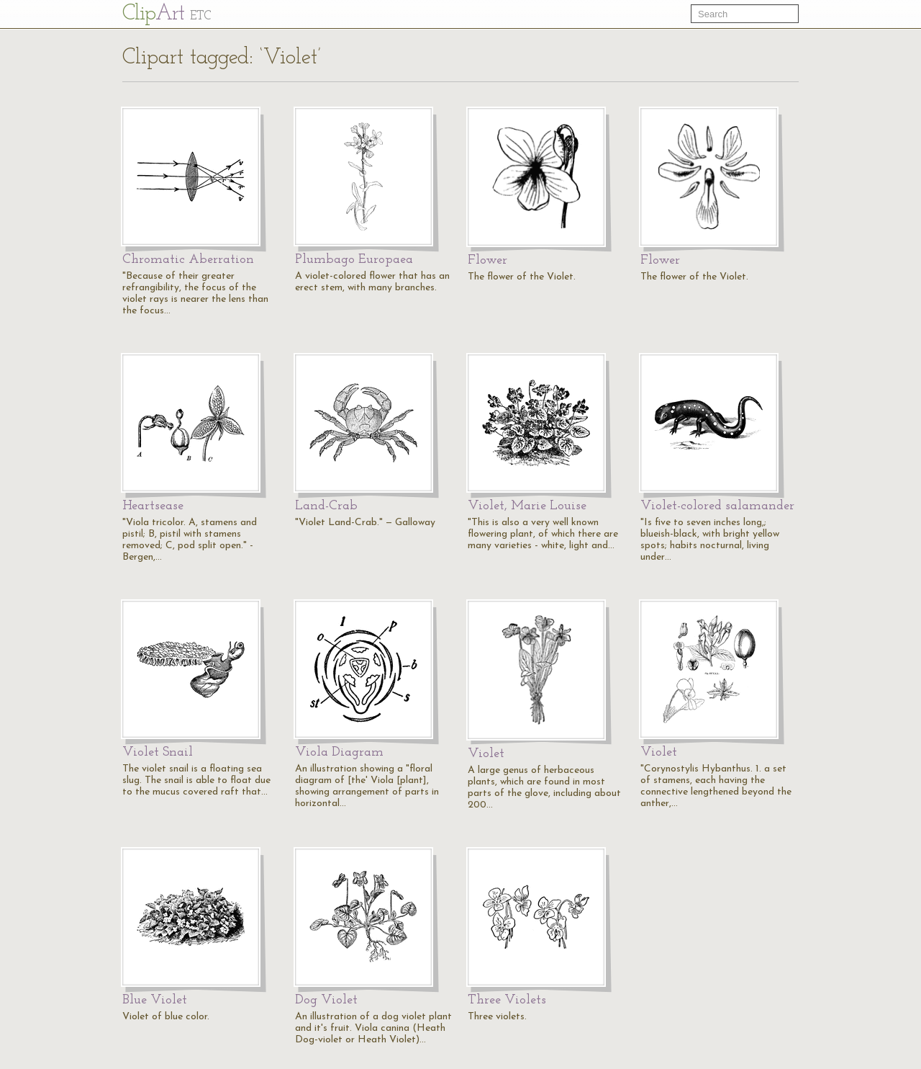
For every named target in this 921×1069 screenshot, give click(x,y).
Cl (166, 14)
